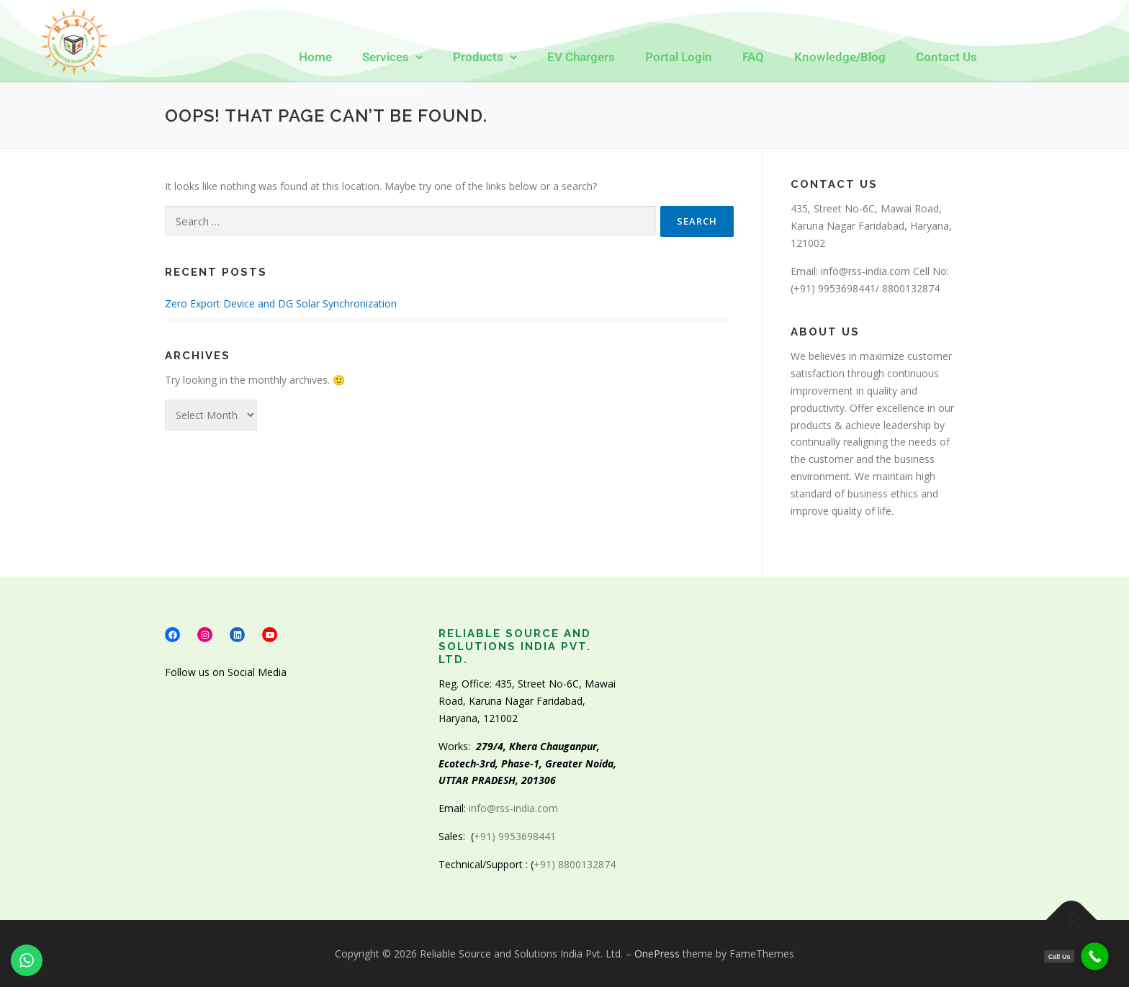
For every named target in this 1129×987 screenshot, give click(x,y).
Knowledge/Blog (840, 57)
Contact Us (946, 57)
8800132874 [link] (911, 288)
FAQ (753, 57)
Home (315, 57)
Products (485, 57)
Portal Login (678, 57)
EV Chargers (581, 57)
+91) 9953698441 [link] (834, 288)
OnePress (657, 953)
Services (392, 57)
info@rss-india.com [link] (865, 271)
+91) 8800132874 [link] (577, 864)
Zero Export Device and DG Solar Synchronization (281, 303)
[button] (392, 57)
